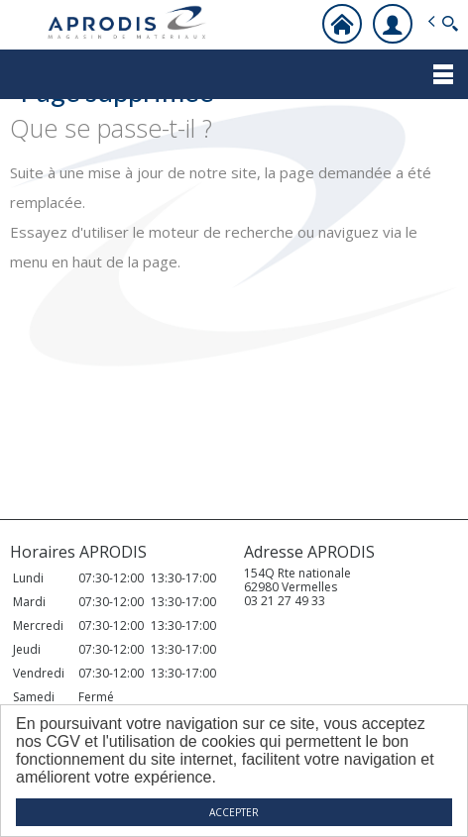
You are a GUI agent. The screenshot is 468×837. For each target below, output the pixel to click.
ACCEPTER (234, 812)
